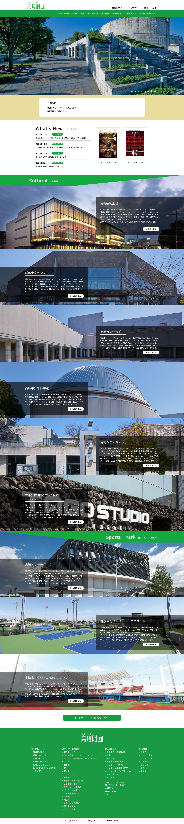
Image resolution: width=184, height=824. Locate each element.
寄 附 (154, 8)
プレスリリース (134, 8)
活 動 (146, 8)
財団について (118, 8)
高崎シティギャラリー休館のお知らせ (62, 131)
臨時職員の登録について (57, 134)
